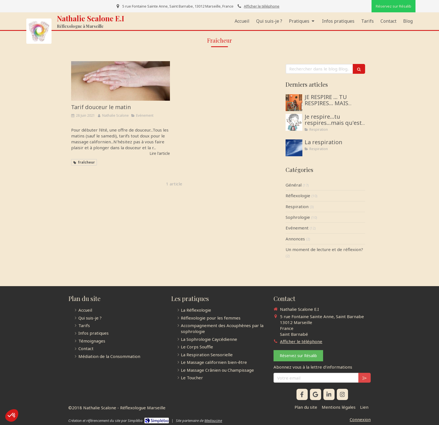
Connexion (360, 419)
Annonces (295, 239)
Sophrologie (298, 217)
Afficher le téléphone (261, 6)
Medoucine (213, 420)
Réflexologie (298, 195)
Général (294, 185)
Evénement (297, 228)
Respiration (297, 206)
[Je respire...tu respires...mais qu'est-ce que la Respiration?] (294, 122)
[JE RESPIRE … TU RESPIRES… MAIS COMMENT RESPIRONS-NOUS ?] (294, 102)
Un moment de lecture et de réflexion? (324, 249)
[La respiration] (294, 147)
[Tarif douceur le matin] (120, 81)
